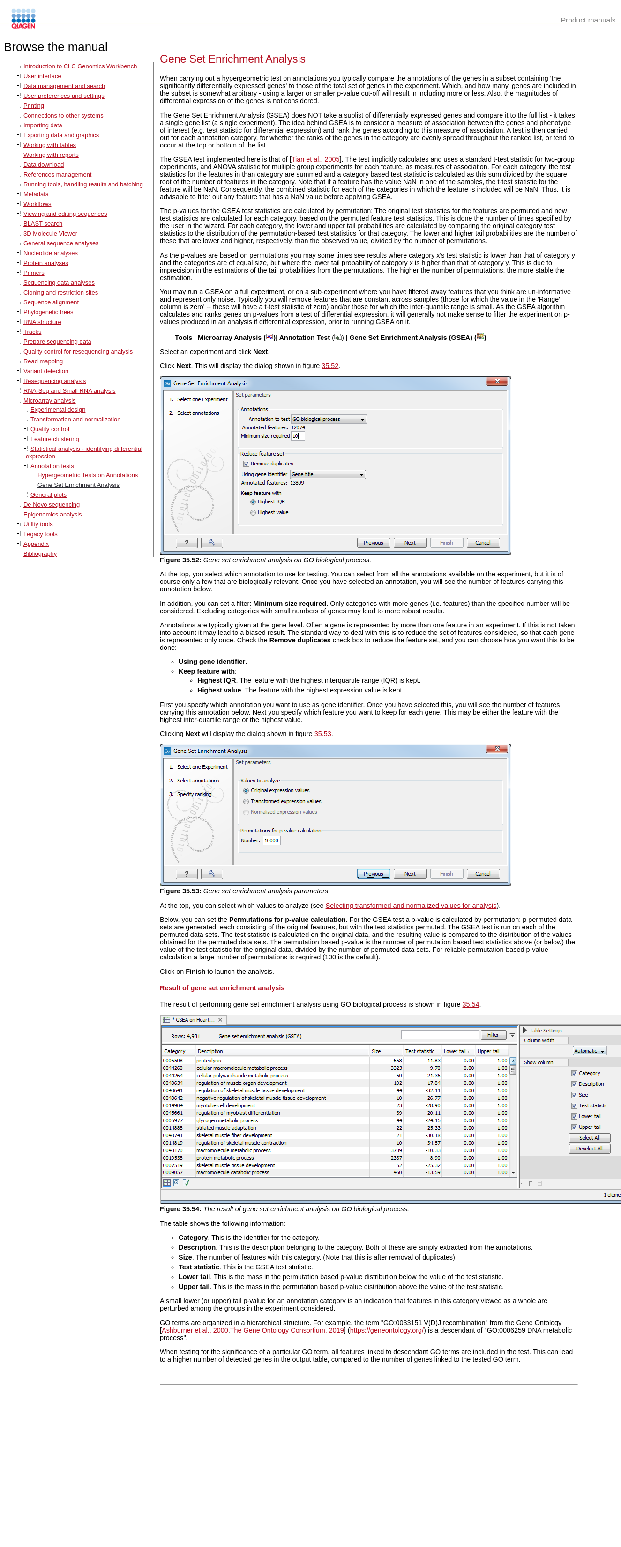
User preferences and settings (64, 95)
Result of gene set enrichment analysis (222, 988)
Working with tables (49, 144)
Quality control (49, 429)
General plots (48, 494)
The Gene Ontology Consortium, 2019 (287, 1330)
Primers (34, 272)
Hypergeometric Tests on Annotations (87, 475)
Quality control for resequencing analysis (78, 351)
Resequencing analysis (54, 380)
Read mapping (43, 361)
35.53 (322, 733)
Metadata (36, 194)
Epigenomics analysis (52, 514)
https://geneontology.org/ (387, 1330)
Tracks (32, 331)
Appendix (36, 543)
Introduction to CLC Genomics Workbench (80, 66)
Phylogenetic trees (48, 312)
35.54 (471, 1004)
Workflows (37, 203)
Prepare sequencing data (57, 341)
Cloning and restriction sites (60, 292)
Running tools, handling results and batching (83, 184)
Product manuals (588, 20)
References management (57, 174)
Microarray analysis (49, 400)
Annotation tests (52, 466)
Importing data (42, 125)
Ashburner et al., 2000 (195, 1330)
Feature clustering (54, 438)
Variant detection (45, 371)
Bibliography (40, 553)
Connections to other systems (63, 115)
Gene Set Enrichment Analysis (78, 484)
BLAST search (42, 223)
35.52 (330, 365)
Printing (33, 105)
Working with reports (51, 154)
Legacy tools (40, 534)
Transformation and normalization (75, 419)
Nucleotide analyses (50, 253)
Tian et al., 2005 (316, 159)
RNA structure (42, 321)
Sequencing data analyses (59, 282)
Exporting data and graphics (61, 135)
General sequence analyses (61, 243)
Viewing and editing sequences (65, 213)
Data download (43, 164)
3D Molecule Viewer (50, 233)
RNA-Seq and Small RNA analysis (69, 390)
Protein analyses (45, 262)
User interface (42, 76)
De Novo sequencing (51, 504)
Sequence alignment (51, 302)
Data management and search (64, 85)
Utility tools (38, 524)
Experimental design (57, 409)
